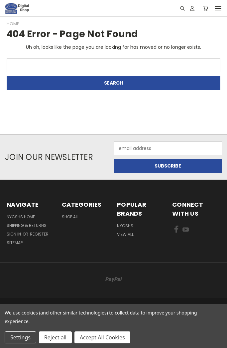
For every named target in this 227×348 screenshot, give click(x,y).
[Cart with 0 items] (205, 8)
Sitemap (15, 242)
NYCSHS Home (21, 217)
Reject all (55, 337)
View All (125, 234)
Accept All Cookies (102, 337)
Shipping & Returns (27, 225)
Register (39, 234)
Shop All (70, 217)
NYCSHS (125, 226)
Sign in (14, 234)
